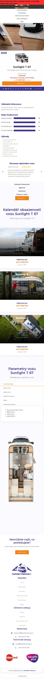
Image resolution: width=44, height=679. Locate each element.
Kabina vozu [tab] (7, 388)
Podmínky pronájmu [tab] (9, 404)
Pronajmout (22, 83)
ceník (22, 21)
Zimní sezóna (22, 13)
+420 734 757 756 (22, 637)
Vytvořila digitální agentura (22, 670)
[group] (22, 37)
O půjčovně (22, 616)
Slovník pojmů (22, 625)
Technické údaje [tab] (8, 384)
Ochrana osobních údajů (22, 621)
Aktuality (22, 612)
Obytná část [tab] (7, 392)
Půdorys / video (22, 194)
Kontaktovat (22, 552)
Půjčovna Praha (22, 10)
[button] (5, 37)
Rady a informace (22, 18)
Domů (22, 582)
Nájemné (22, 188)
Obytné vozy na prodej (22, 15)
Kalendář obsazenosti (22, 184)
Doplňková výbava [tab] (8, 396)
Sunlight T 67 (22, 67)
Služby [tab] (5, 400)
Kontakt (22, 604)
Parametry (22, 191)
